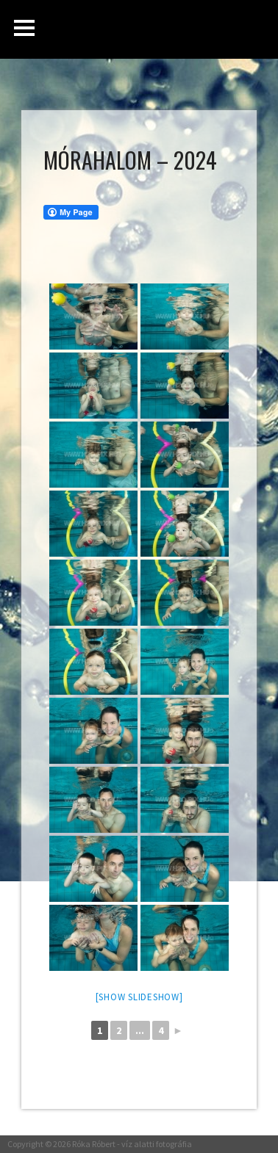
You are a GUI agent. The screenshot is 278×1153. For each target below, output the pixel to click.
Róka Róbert (93, 1143)
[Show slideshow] (139, 997)
